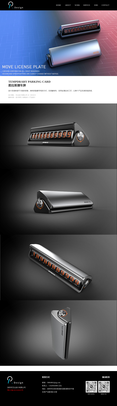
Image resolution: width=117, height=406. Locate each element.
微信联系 (106, 377)
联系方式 (46, 377)
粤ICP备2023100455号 (15, 390)
